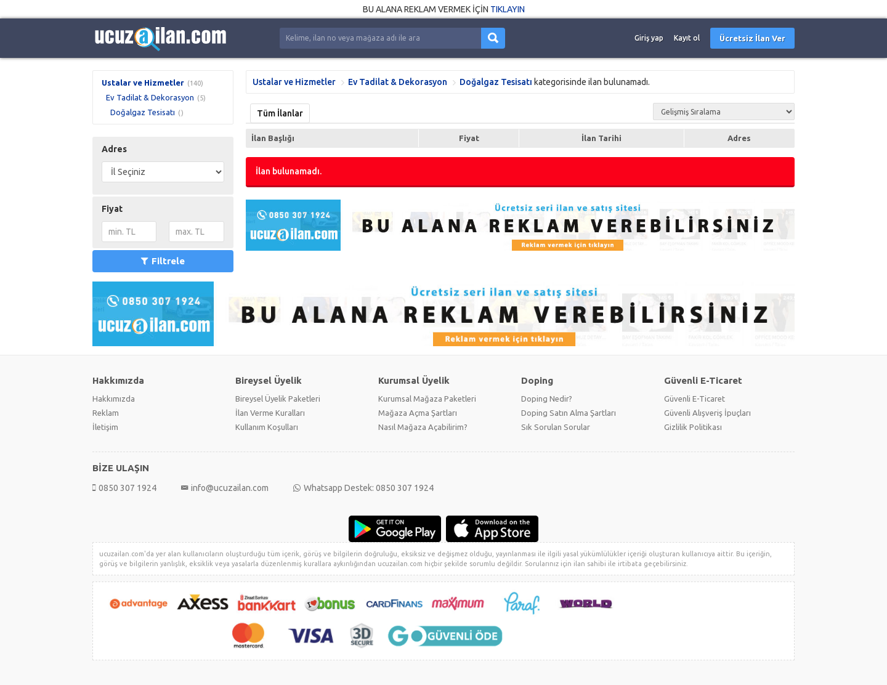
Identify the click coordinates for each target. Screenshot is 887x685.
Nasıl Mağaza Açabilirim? (423, 427)
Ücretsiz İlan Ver (752, 38)
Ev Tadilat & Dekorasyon (150, 97)
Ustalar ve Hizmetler (143, 82)
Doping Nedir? (546, 398)
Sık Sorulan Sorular (555, 427)
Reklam (105, 412)
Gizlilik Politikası (693, 427)
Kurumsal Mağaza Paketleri (427, 398)
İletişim (105, 427)
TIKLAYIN (507, 9)
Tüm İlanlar (280, 113)
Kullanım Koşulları (266, 427)
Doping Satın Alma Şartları (568, 412)
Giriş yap (648, 38)
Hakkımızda (113, 398)
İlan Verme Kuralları (270, 412)
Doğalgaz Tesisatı (142, 112)
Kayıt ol (687, 38)
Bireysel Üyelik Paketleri (277, 398)
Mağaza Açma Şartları (417, 412)
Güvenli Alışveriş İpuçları (707, 412)
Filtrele (163, 261)
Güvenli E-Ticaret (694, 398)
